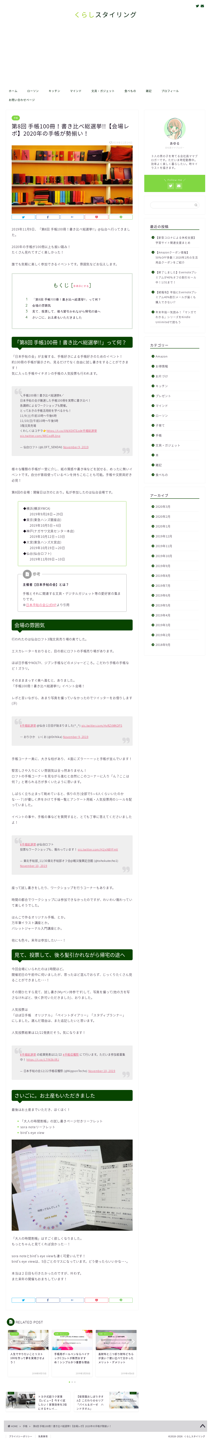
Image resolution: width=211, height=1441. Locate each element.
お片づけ (162, 376)
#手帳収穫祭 (71, 1054)
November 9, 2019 (76, 447)
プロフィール (170, 91)
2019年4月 (163, 615)
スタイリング (105, 15)
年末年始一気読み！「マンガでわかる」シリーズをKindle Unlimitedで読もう (176, 317)
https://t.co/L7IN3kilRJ (42, 1059)
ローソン (33, 91)
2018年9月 (163, 644)
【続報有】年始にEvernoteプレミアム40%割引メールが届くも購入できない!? (176, 297)
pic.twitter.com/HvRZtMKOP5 (101, 725)
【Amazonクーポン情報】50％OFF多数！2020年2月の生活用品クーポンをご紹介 (177, 257)
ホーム (13, 91)
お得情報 (162, 366)
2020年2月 (163, 516)
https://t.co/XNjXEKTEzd (64, 430)
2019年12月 (164, 536)
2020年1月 (163, 526)
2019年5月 (163, 605)
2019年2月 (163, 635)
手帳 (16, 118)
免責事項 (43, 1436)
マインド (76, 91)
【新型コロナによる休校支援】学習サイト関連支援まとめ (176, 240)
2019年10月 (164, 556)
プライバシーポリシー (20, 1436)
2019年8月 (163, 575)
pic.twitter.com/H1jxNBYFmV (98, 849)
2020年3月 (163, 506)
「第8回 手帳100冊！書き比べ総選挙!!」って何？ (66, 299)
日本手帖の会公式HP (41, 604)
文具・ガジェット (103, 91)
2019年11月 (164, 546)
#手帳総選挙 (89, 430)
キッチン (54, 91)
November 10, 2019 (33, 866)
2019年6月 (163, 595)
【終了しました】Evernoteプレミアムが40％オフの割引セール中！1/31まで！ (176, 277)
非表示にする (81, 285)
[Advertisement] (105, 57)
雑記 (149, 91)
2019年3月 (163, 625)
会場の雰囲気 (41, 305)
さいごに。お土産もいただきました (57, 317)
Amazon (162, 356)
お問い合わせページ (22, 100)
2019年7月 (163, 585)
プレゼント (163, 396)
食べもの (130, 91)
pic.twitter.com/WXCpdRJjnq (40, 436)
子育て (160, 425)
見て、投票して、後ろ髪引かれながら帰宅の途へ (66, 311)
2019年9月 (163, 566)
